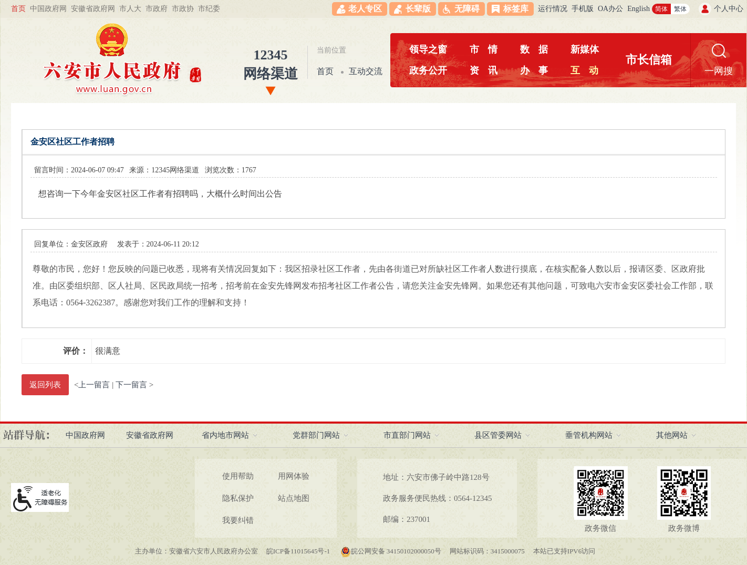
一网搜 (718, 71)
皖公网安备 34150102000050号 (390, 551)
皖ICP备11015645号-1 (299, 551)
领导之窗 (428, 49)
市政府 (157, 9)
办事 (534, 70)
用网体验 (293, 476)
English (638, 9)
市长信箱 (649, 59)
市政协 (183, 9)
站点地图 (293, 498)
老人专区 (365, 8)
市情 (483, 49)
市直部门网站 (407, 435)
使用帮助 (238, 476)
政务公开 (428, 70)
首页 (18, 9)
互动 (584, 70)
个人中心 (728, 9)
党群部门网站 (316, 435)
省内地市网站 (225, 435)
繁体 (680, 9)
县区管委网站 (498, 435)
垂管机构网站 (589, 435)
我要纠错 (238, 520)
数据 (534, 49)
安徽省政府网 (93, 9)
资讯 (483, 70)
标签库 (515, 8)
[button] (412, 9)
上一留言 (94, 385)
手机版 (583, 9)
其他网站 (672, 435)
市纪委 (209, 9)
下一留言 (131, 385)
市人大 (130, 9)
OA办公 (610, 9)
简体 (661, 9)
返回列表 (45, 385)
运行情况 (552, 9)
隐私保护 (238, 498)
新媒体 (584, 49)
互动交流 (365, 71)
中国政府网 (48, 9)
